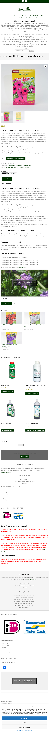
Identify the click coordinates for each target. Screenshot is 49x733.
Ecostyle (10, 165)
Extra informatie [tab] (18, 179)
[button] (46, 706)
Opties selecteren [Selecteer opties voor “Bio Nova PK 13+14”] (7, 391)
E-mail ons (24, 456)
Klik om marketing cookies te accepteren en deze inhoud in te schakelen (24, 283)
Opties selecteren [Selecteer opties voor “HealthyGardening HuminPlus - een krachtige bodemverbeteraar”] (32, 393)
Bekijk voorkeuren (24, 727)
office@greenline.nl (6, 472)
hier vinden (22, 267)
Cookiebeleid (20, 730)
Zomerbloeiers (26, 167)
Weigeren (24, 722)
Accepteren (24, 718)
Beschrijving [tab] (6, 179)
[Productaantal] (3, 158)
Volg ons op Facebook (8, 662)
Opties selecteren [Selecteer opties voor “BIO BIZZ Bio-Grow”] (7, 430)
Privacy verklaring (28, 730)
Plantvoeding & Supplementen (22, 165)
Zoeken (31, 50)
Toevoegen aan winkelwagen (15, 158)
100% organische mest (10, 167)
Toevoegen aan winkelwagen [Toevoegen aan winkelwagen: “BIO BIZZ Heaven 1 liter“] (35, 430)
